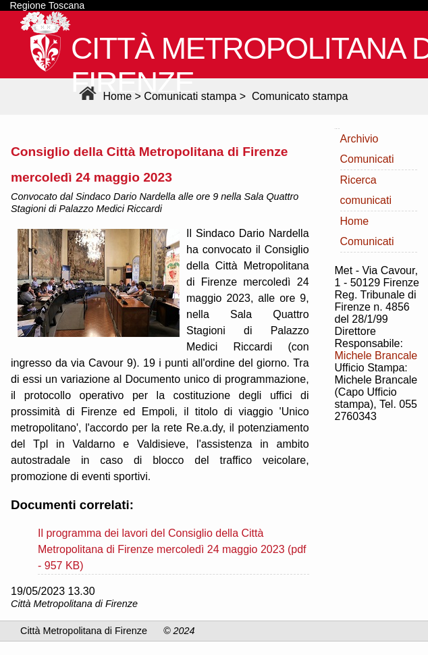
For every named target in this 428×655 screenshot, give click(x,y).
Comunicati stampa (190, 96)
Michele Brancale (376, 355)
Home (104, 96)
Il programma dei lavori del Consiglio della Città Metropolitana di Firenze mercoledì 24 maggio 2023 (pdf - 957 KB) (172, 549)
